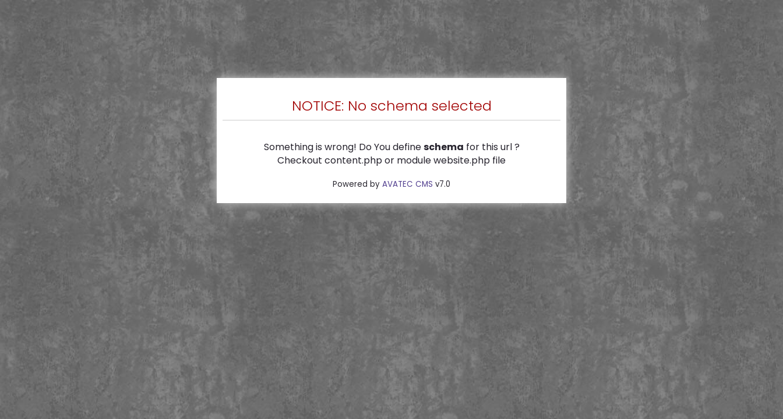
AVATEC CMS (407, 184)
